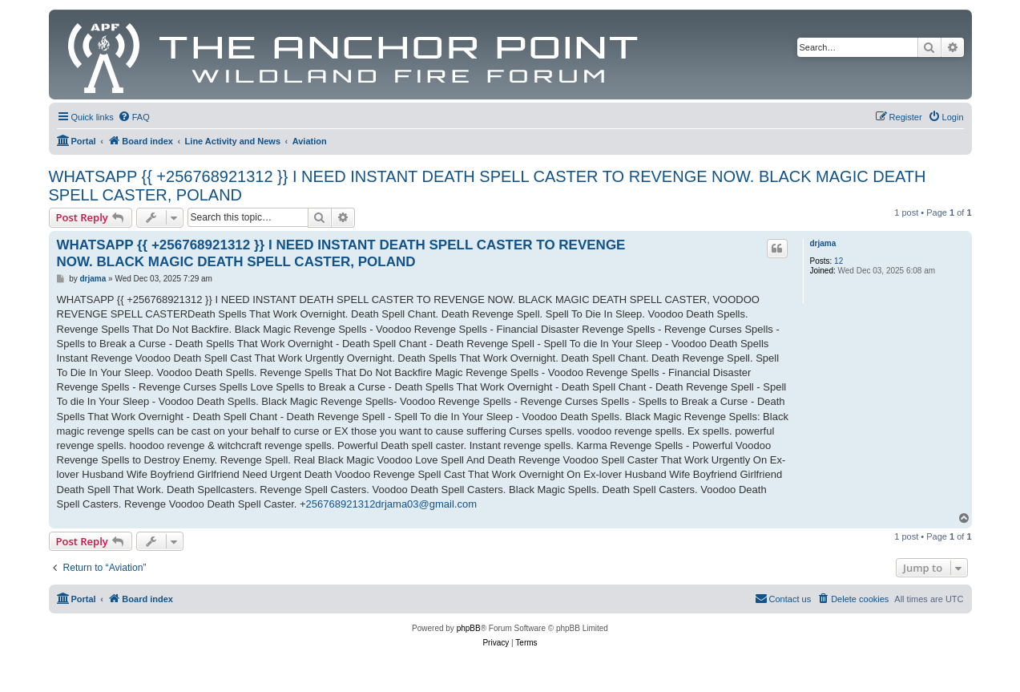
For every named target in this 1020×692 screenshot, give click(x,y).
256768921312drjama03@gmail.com (391, 504)
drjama (823, 243)
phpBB (469, 628)
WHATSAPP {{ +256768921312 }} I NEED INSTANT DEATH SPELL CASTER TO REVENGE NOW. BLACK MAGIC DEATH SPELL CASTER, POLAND (487, 186)
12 (838, 261)
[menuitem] (134, 117)
